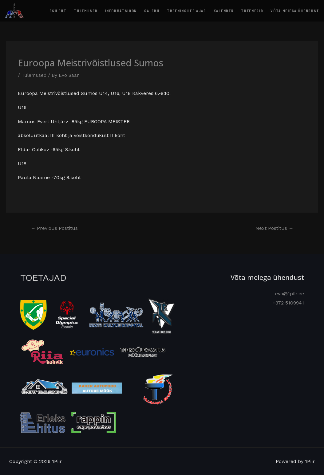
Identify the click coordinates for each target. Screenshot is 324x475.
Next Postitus (272, 229)
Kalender (224, 10)
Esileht (57, 10)
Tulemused (85, 10)
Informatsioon (121, 10)
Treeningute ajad (186, 10)
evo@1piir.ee (289, 293)
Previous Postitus (56, 229)
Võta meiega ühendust (295, 10)
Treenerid (252, 10)
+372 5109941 (288, 302)
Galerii (152, 10)
